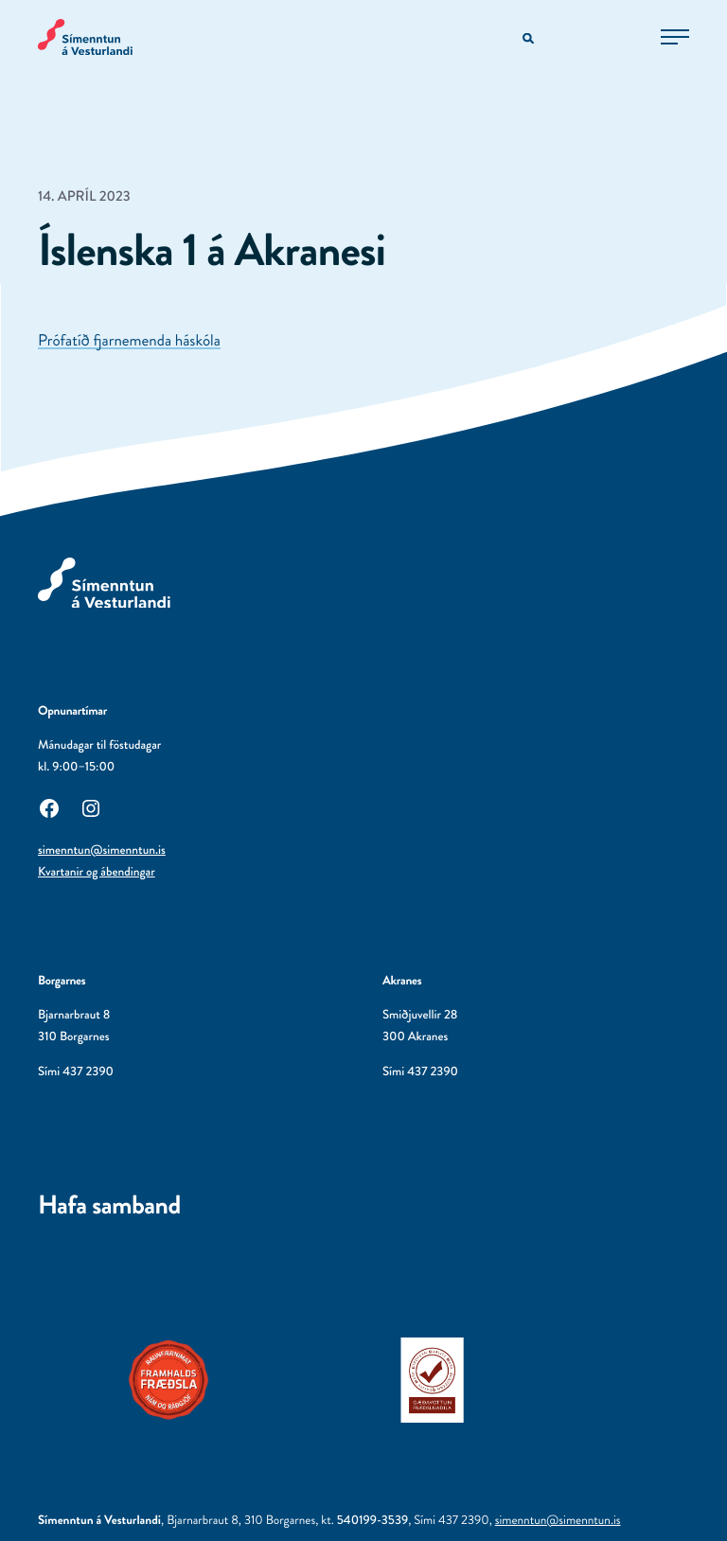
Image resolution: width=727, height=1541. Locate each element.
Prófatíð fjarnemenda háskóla (129, 340)
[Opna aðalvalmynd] (675, 36)
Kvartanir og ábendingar (96, 872)
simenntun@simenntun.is (102, 850)
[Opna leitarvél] (530, 39)
